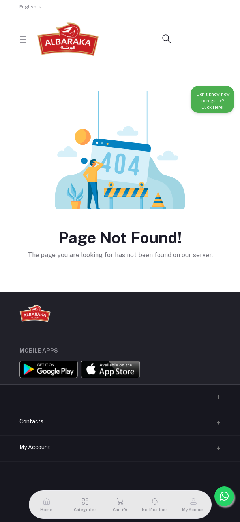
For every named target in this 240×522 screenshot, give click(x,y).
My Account (34, 447)
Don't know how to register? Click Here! (212, 99)
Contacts (31, 421)
